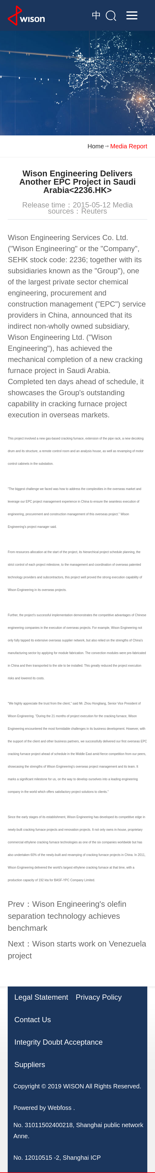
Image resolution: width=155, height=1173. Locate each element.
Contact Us (32, 1019)
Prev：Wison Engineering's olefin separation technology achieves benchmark (67, 916)
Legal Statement (41, 997)
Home (96, 146)
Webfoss (59, 1107)
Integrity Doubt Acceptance (58, 1042)
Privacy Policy (99, 997)
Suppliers (29, 1064)
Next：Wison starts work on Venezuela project (77, 949)
